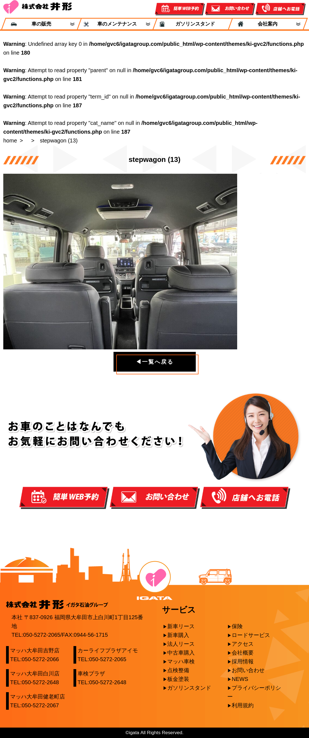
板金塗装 (178, 679)
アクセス (243, 644)
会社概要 (243, 653)
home (10, 141)
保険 (237, 626)
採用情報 (243, 661)
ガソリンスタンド (192, 24)
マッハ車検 (181, 661)
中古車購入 (181, 653)
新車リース (181, 626)
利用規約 (243, 705)
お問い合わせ (248, 670)
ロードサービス (251, 635)
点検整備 (178, 670)
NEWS (240, 679)
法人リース (181, 644)
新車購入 (178, 635)
